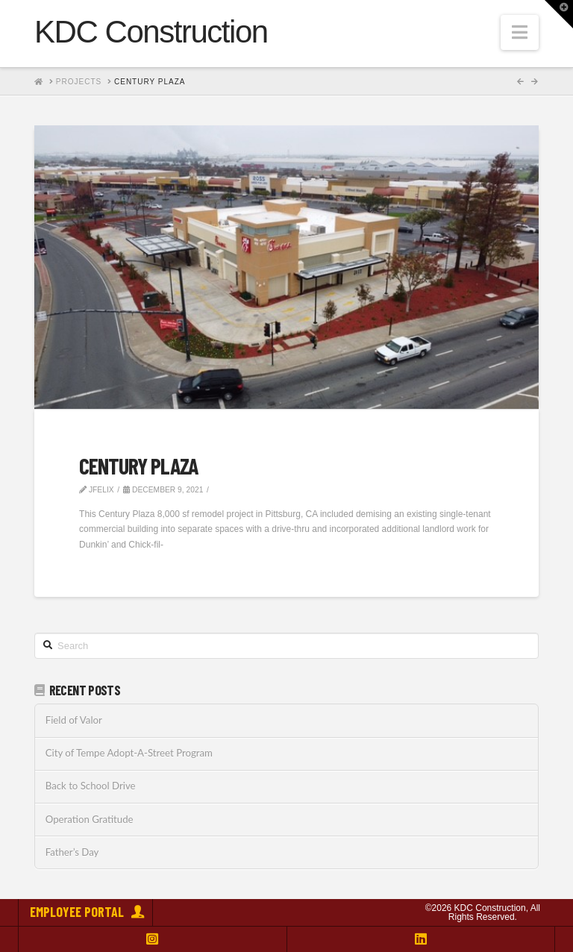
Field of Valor (74, 720)
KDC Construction (151, 32)
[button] (520, 32)
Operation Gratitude (90, 819)
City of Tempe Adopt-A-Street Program (129, 753)
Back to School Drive (91, 786)
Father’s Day (72, 852)
